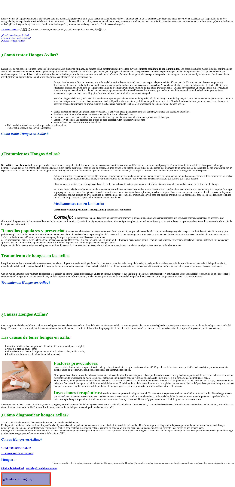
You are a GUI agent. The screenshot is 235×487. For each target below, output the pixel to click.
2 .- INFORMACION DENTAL (17, 453)
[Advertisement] (55, 8)
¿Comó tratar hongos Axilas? (15, 35)
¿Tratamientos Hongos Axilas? (16, 38)
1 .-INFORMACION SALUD (16, 448)
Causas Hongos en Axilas (20, 439)
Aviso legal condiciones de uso (41, 468)
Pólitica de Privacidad (12, 468)
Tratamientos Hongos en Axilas (24, 282)
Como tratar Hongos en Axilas (23, 134)
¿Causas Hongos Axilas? (13, 40)
